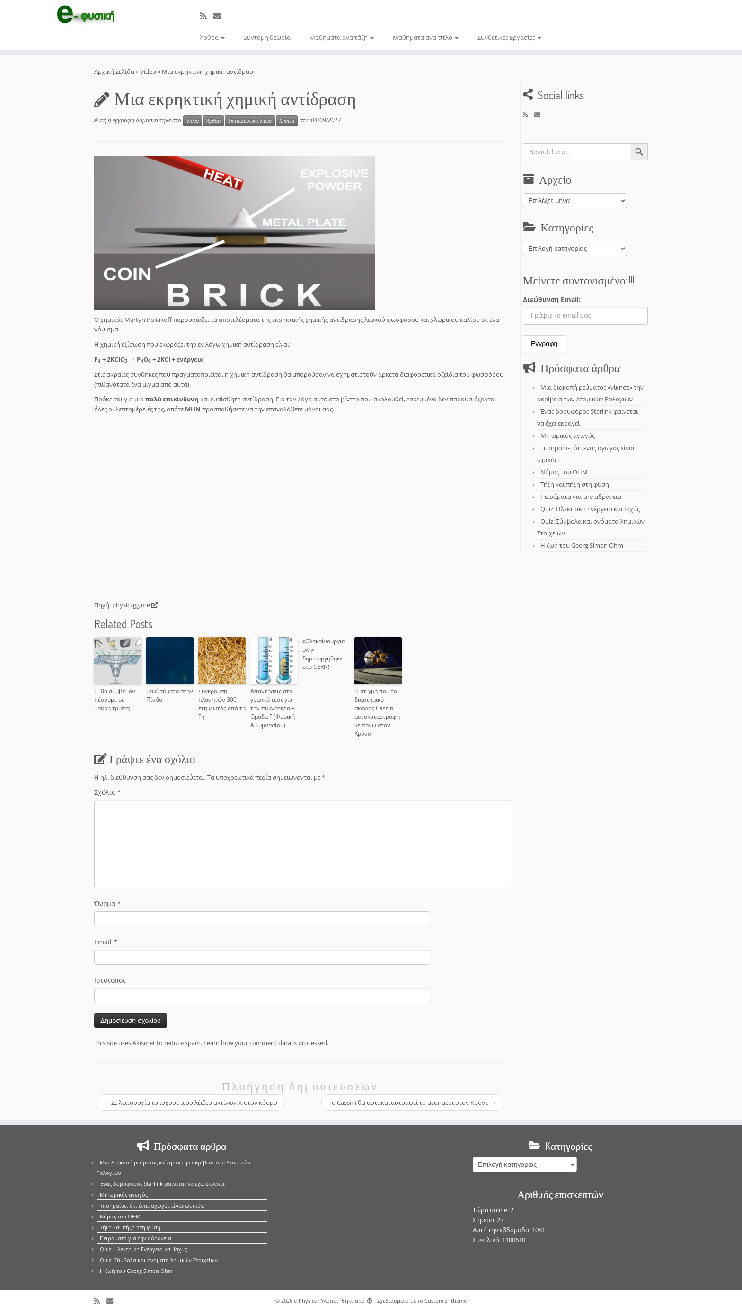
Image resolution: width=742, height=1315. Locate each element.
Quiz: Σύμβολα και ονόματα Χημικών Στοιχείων (159, 1259)
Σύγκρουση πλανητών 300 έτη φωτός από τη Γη (222, 703)
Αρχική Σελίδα (115, 71)
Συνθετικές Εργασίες (509, 37)
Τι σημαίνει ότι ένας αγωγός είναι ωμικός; (152, 1205)
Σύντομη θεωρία (267, 37)
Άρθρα (212, 37)
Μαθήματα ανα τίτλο (426, 37)
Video (148, 71)
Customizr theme (445, 1300)
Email (105, 941)
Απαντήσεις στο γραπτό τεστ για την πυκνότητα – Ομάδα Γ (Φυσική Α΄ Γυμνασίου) (272, 708)
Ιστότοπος (110, 980)
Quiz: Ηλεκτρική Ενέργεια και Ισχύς (590, 509)
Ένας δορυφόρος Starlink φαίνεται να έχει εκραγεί (162, 1183)
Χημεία (286, 120)
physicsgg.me (134, 605)
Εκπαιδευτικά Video (250, 120)
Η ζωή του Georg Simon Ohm (581, 545)
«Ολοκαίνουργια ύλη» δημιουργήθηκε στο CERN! (323, 654)
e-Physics (305, 1300)
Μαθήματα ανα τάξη (341, 37)
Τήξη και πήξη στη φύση (574, 484)
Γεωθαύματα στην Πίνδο (169, 695)
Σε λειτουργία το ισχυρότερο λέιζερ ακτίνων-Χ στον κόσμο (190, 1102)
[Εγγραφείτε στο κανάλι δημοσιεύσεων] (206, 15)
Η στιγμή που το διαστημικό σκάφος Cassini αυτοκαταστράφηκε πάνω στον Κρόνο (377, 712)
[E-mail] (220, 15)
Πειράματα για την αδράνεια (580, 496)
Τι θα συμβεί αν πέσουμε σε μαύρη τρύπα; (114, 699)
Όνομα (107, 903)
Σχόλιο (107, 792)
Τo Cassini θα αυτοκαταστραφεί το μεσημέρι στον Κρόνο (412, 1102)
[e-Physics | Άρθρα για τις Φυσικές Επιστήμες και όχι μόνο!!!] (85, 16)
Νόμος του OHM (564, 472)
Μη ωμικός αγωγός (567, 435)
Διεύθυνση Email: (552, 299)
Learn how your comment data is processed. (265, 1043)
